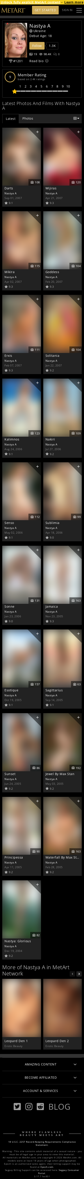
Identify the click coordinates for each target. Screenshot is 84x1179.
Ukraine (37, 31)
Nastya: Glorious (17, 941)
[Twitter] (17, 1106)
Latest (10, 118)
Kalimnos (11, 439)
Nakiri (50, 439)
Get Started (45, 10)
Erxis (8, 355)
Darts (8, 188)
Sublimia (52, 523)
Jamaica (51, 606)
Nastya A (10, 193)
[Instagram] (28, 1106)
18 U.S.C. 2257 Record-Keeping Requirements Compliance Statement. (42, 1143)
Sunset (9, 774)
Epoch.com (47, 1167)
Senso (9, 523)
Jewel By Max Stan (60, 774)
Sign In (67, 10)
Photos (27, 118)
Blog (59, 1106)
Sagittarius (54, 690)
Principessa (13, 857)
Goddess (52, 272)
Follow (37, 46)
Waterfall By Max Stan (63, 857)
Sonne (9, 606)
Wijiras (51, 188)
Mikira (9, 272)
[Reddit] (40, 1106)
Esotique (11, 690)
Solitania (52, 355)
